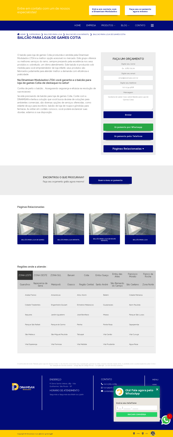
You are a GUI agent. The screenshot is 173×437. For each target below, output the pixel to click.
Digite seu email (128, 73)
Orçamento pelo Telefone (128, 136)
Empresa (91, 25)
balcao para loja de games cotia (109, 34)
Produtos (107, 25)
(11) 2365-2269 (109, 384)
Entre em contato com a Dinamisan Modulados (104, 10)
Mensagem (128, 92)
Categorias (34, 34)
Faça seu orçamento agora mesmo (140, 10)
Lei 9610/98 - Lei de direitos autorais (109, 365)
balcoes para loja (53, 34)
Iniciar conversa (137, 414)
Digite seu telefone (128, 83)
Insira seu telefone (126, 403)
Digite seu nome (128, 64)
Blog (124, 25)
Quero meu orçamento (110, 180)
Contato (140, 25)
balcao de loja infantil (77, 34)
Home (77, 25)
